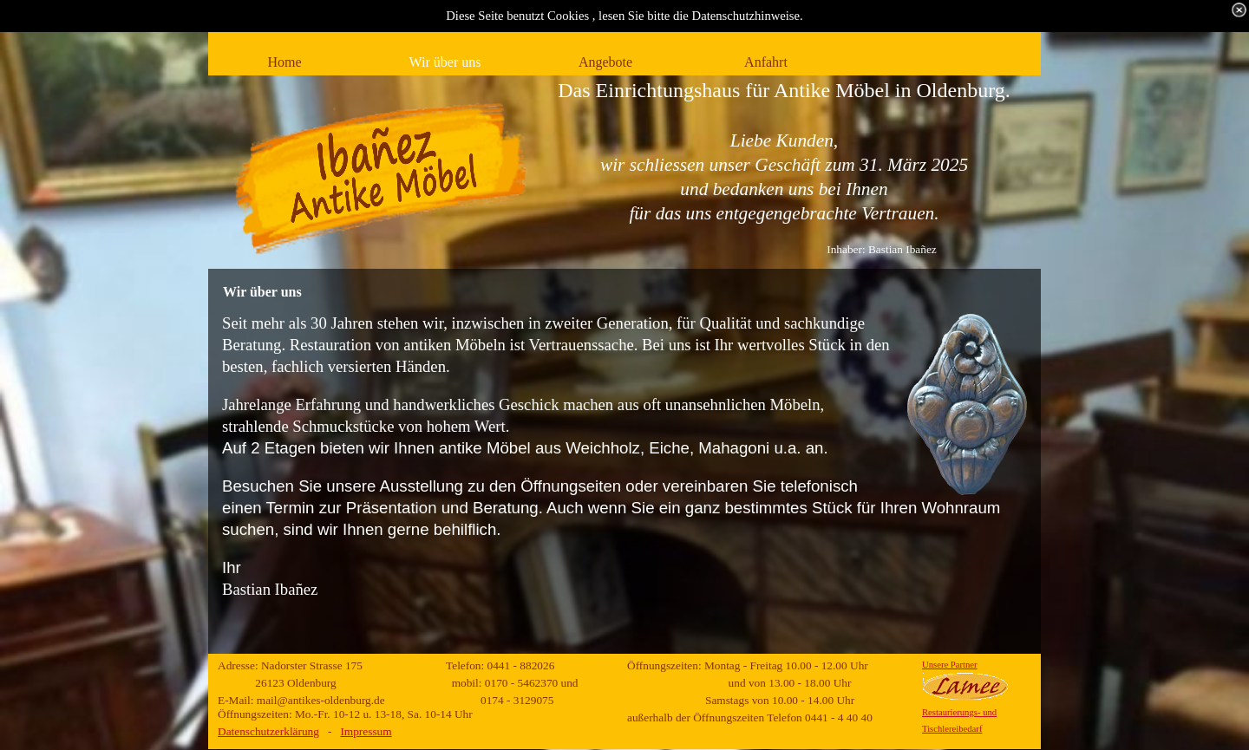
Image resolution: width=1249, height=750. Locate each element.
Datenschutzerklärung (268, 731)
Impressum (365, 731)
